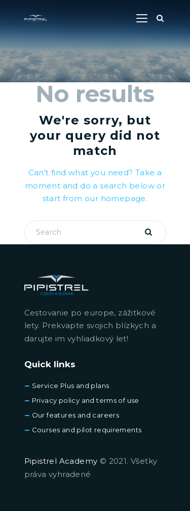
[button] (141, 18)
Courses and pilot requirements (87, 430)
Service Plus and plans (70, 385)
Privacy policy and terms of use (85, 400)
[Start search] (160, 18)
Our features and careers (76, 415)
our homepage (115, 198)
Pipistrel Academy (61, 461)
